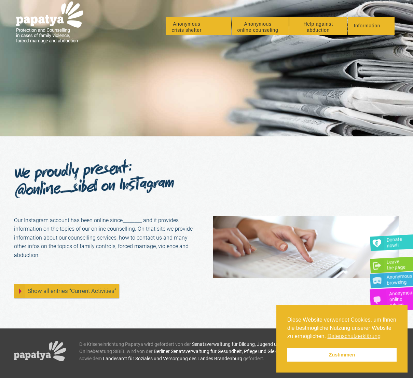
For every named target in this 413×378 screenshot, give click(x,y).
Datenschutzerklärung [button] (354, 336)
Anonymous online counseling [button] (257, 27)
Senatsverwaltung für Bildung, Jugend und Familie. (246, 344)
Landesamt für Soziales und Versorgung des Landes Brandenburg (172, 358)
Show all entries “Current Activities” (72, 290)
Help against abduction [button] (318, 27)
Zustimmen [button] (342, 354)
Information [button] (367, 26)
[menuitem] (198, 26)
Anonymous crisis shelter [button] (187, 27)
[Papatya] (52, 23)
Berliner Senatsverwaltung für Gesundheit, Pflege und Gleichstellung (225, 351)
